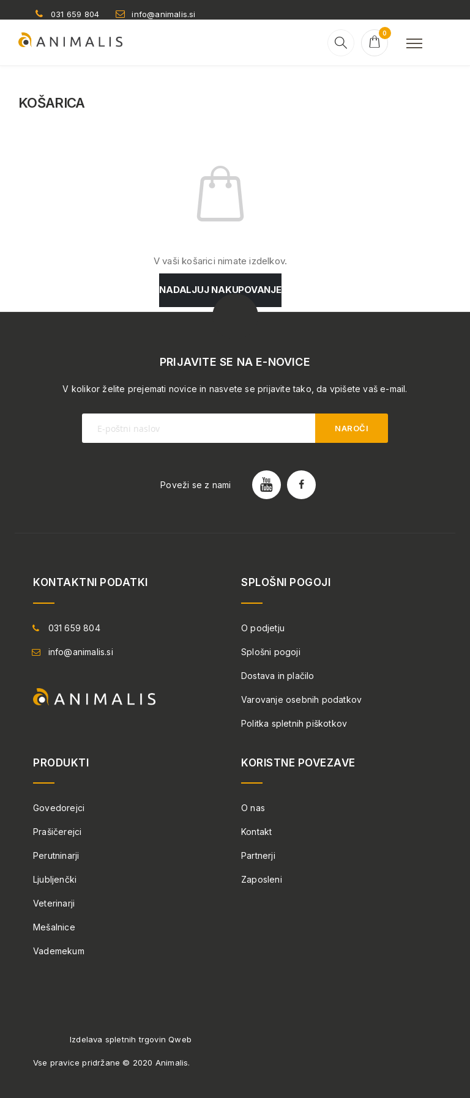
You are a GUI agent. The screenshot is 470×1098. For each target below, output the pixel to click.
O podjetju (263, 628)
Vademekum (58, 951)
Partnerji (258, 855)
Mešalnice (54, 927)
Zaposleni (261, 879)
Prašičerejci (57, 831)
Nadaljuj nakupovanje (220, 289)
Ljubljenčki (54, 879)
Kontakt (256, 831)
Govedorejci (58, 808)
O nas (253, 808)
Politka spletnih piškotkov (294, 723)
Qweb (180, 1039)
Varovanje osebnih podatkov (301, 699)
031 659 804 (75, 14)
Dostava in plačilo (278, 675)
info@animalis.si (163, 14)
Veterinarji (54, 903)
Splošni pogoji (270, 652)
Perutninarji (56, 855)
